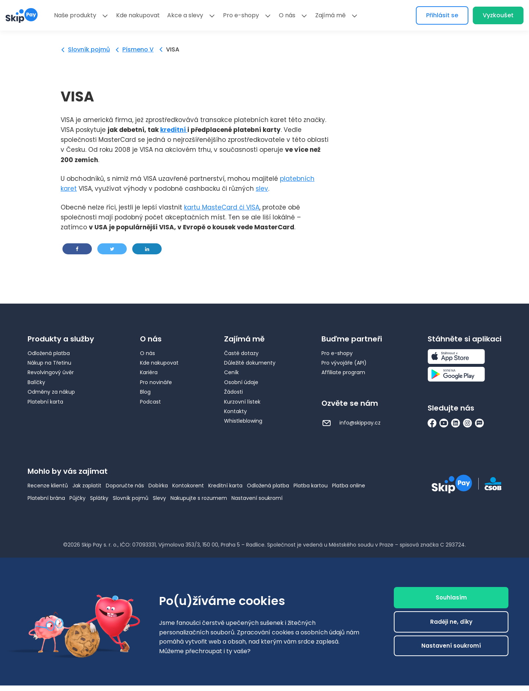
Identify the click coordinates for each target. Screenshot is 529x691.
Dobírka (158, 485)
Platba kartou (311, 485)
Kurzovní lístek (242, 401)
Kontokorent (188, 485)
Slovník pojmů (89, 49)
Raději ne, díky (451, 622)
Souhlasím (451, 597)
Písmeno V (138, 49)
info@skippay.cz (351, 422)
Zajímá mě (330, 15)
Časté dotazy (241, 353)
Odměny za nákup (51, 391)
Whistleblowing (243, 421)
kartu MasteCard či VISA (221, 207)
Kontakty (235, 411)
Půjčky (77, 498)
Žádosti (233, 391)
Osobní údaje (241, 382)
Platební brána (46, 498)
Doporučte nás (125, 485)
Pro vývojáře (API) (344, 362)
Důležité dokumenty (250, 362)
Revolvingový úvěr (51, 372)
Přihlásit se (442, 15)
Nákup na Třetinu (49, 362)
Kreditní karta (225, 485)
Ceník (231, 372)
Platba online (348, 485)
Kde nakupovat (138, 15)
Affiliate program (343, 372)
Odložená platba (49, 353)
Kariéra (149, 372)
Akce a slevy (185, 15)
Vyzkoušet (498, 15)
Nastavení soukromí (257, 498)
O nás (287, 15)
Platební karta (45, 401)
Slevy (159, 498)
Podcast (150, 401)
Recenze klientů (48, 485)
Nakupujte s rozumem (198, 498)
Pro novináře (156, 382)
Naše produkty (75, 15)
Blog (145, 391)
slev (262, 188)
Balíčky (36, 382)
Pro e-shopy (241, 15)
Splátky (99, 498)
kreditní (173, 129)
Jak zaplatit (86, 485)
